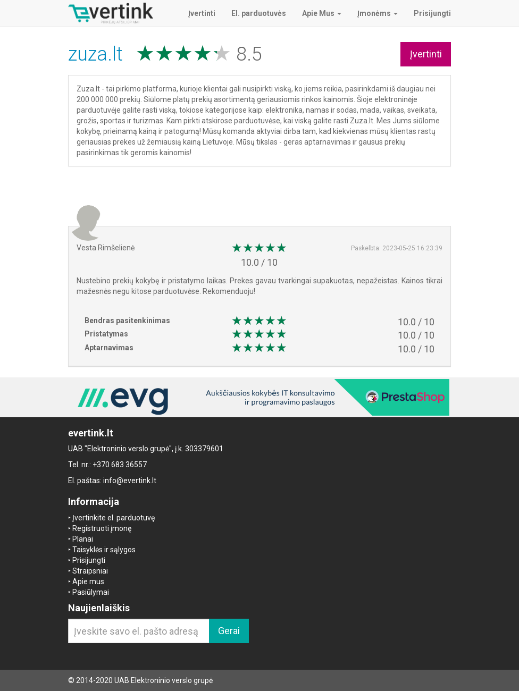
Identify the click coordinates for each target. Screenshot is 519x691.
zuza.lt (98, 54)
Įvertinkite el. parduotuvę (113, 517)
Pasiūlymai (90, 592)
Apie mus (88, 581)
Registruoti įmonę (101, 528)
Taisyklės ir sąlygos (104, 549)
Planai (82, 539)
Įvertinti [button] (426, 54)
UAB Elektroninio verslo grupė (163, 680)
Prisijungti (88, 560)
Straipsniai (90, 571)
